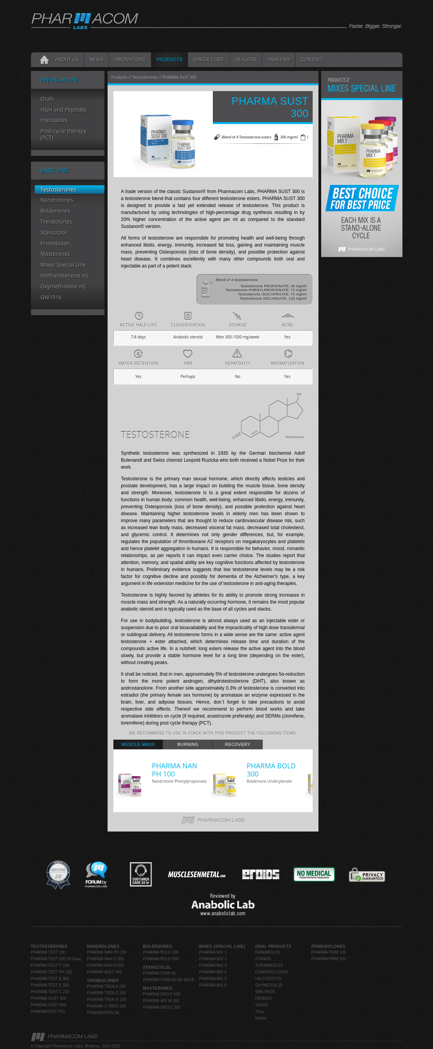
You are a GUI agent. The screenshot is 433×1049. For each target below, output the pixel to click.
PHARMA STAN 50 (159, 973)
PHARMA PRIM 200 (328, 959)
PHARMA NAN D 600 (105, 965)
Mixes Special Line (63, 265)
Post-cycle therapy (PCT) (64, 134)
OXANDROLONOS (272, 972)
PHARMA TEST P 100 (50, 965)
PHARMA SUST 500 (48, 1005)
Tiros (259, 1011)
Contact (312, 59)
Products (170, 59)
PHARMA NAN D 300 (105, 959)
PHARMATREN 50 (103, 1013)
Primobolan (55, 243)
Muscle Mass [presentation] (138, 744)
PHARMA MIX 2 (213, 959)
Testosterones (58, 189)
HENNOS (263, 998)
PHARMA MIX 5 (213, 979)
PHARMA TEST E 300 (50, 979)
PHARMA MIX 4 (213, 972)
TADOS (262, 1005)
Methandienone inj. (65, 276)
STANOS (263, 959)
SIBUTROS (265, 992)
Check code (208, 59)
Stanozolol (54, 232)
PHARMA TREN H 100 (107, 999)
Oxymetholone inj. (64, 286)
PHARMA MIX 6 (213, 985)
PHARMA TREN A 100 (106, 986)
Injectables (54, 120)
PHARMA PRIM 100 (328, 952)
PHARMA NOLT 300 (104, 972)
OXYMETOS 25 (268, 985)
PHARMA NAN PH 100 (107, 952)
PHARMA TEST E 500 (50, 985)
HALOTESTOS (268, 979)
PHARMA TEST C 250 (50, 992)
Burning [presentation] (188, 744)
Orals (47, 99)
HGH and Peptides (64, 110)
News (97, 59)
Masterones (55, 254)
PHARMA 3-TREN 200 (106, 1006)
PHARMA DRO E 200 (161, 1007)
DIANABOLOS (268, 952)
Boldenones (56, 211)
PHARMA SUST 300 (48, 998)
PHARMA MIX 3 (213, 965)
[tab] (138, 744)
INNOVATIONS (130, 59)
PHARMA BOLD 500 (161, 959)
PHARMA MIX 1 (213, 952)
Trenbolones (56, 222)
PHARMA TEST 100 (48, 952)
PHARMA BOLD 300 (161, 952)
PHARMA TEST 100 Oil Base (56, 959)
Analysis (279, 59)
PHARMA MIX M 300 (161, 1001)
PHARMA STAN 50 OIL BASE (169, 980)
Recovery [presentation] (238, 744)
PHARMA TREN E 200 (106, 993)
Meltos (261, 1018)
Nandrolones (57, 200)
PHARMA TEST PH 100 (51, 972)
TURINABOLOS (269, 965)
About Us (67, 59)
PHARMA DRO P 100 (161, 994)
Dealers (246, 59)
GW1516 (51, 297)
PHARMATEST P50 (48, 1011)
